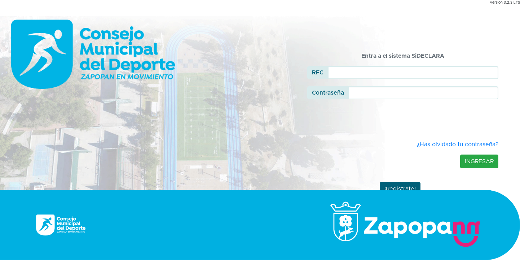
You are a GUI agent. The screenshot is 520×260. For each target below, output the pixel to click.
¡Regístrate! (400, 189)
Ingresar (479, 161)
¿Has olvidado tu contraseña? (457, 144)
